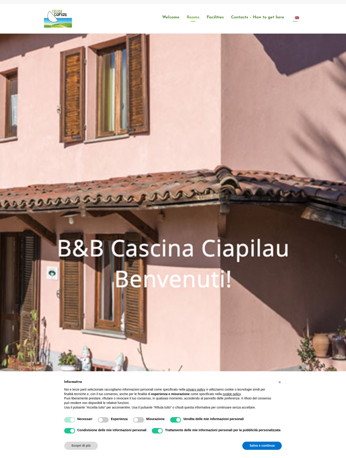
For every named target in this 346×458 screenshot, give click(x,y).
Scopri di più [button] (81, 445)
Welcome (170, 17)
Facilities (215, 17)
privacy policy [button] (195, 389)
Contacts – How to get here (257, 17)
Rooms (193, 17)
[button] (279, 382)
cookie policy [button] (231, 394)
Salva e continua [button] (262, 445)
